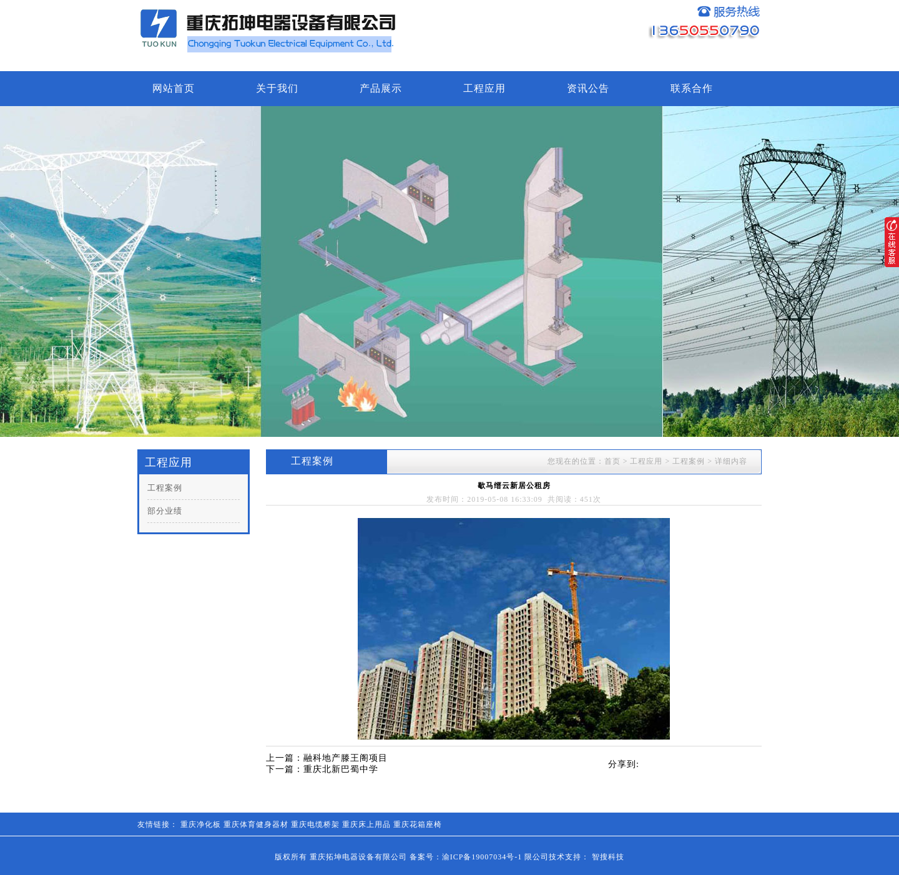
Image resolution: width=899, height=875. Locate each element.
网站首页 (173, 88)
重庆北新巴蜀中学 (340, 769)
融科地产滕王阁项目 (345, 758)
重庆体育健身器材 (256, 824)
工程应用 (484, 88)
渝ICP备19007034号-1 (482, 857)
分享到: (623, 764)
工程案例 (164, 487)
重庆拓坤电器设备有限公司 (358, 857)
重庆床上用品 (366, 824)
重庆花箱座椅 (417, 824)
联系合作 (692, 88)
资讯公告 (588, 88)
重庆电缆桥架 (315, 824)
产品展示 (381, 88)
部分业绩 (164, 511)
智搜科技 (608, 857)
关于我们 (277, 88)
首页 (612, 461)
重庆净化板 (200, 824)
